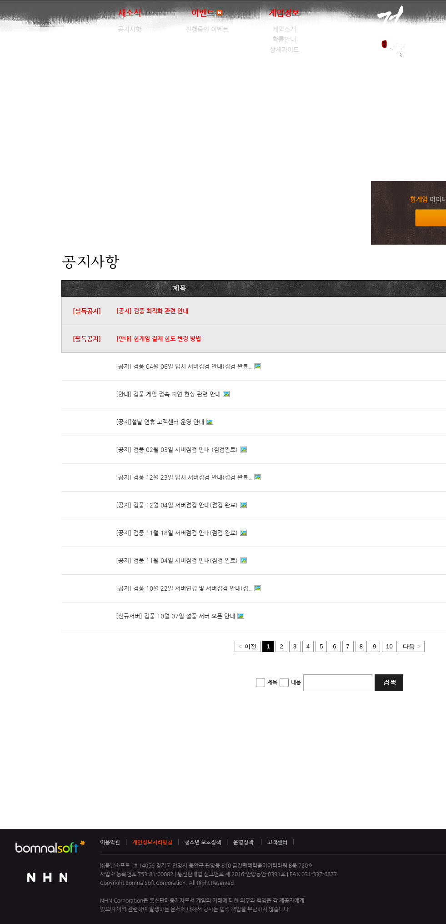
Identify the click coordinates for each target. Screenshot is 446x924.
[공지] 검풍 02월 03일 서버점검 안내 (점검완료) (177, 449)
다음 (412, 646)
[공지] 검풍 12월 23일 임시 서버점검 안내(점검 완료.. (184, 477)
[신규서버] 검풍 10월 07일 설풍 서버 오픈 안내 (175, 616)
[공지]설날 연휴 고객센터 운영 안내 (160, 421)
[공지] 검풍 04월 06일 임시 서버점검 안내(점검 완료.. (184, 366)
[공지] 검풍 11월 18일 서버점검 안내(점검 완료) (177, 532)
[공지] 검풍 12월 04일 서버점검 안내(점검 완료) (177, 505)
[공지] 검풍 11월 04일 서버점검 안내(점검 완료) (177, 560)
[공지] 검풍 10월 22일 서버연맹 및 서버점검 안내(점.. (184, 588)
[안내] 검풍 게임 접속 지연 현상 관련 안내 (168, 394)
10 (389, 646)
